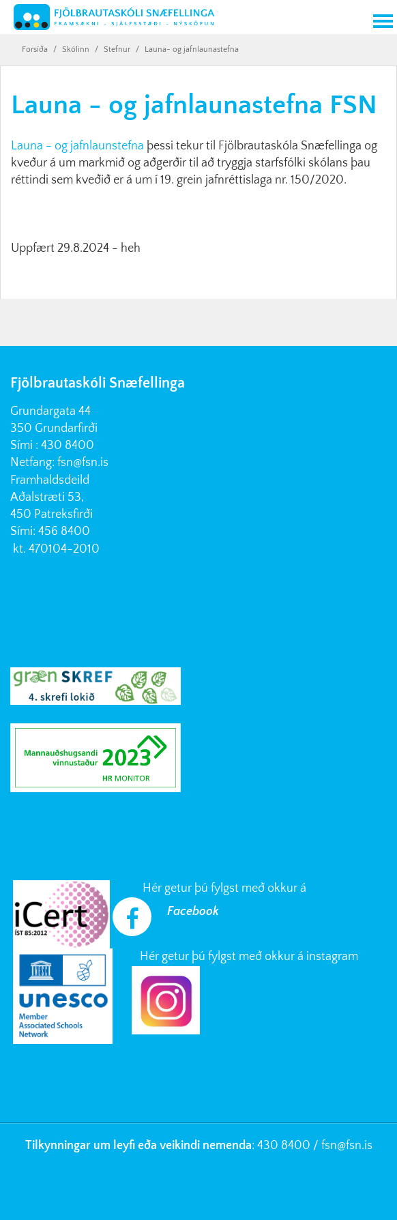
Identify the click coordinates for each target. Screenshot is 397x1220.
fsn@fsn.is (82, 462)
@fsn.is (354, 1145)
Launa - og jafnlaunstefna (77, 146)
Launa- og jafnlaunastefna (192, 49)
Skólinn (75, 49)
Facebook (193, 911)
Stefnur (117, 49)
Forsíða (35, 49)
